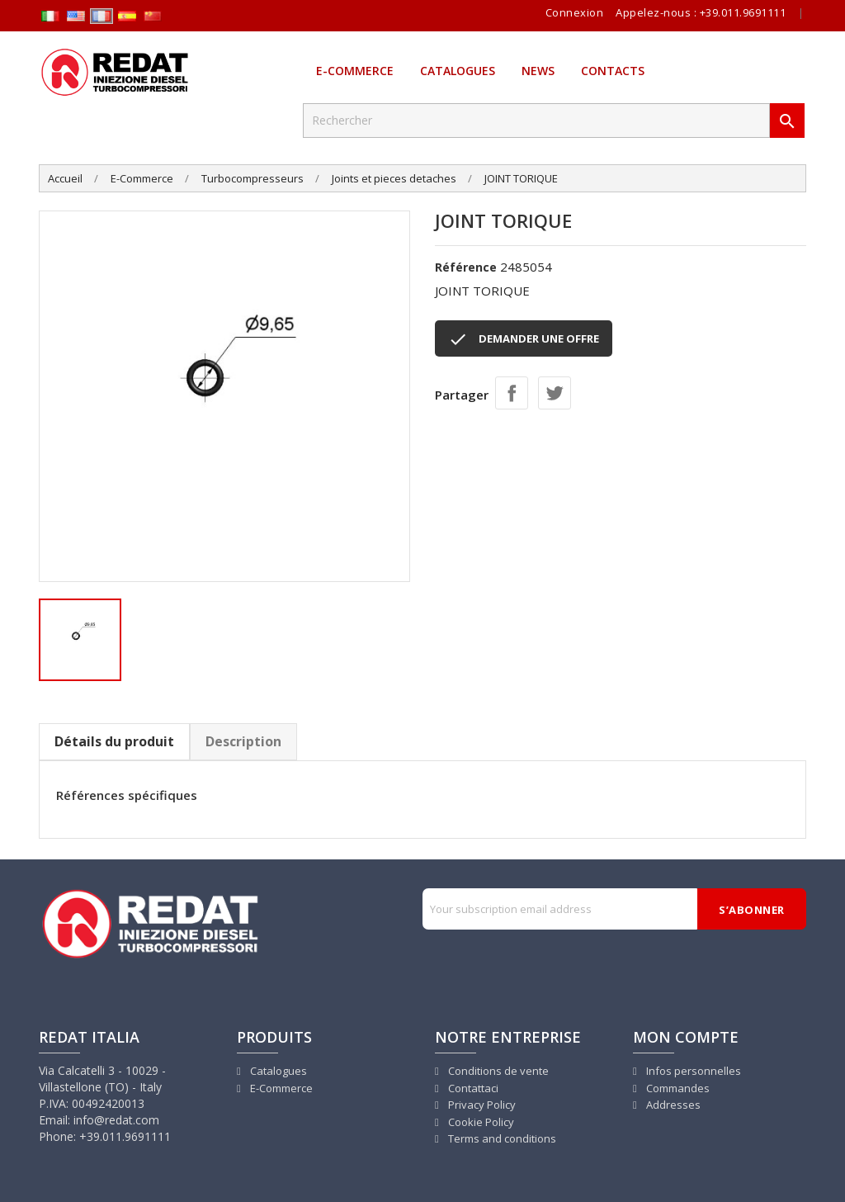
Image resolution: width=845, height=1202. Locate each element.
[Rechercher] (536, 120)
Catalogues (457, 70)
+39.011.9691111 (743, 12)
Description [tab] (243, 741)
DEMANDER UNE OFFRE (523, 339)
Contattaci (472, 1088)
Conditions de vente (497, 1070)
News (538, 70)
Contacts (612, 70)
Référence (466, 267)
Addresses (672, 1104)
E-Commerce (355, 70)
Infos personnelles (692, 1070)
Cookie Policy (480, 1121)
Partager (511, 392)
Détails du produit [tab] (114, 741)
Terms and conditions (501, 1138)
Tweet (554, 392)
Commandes (677, 1088)
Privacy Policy (481, 1104)
